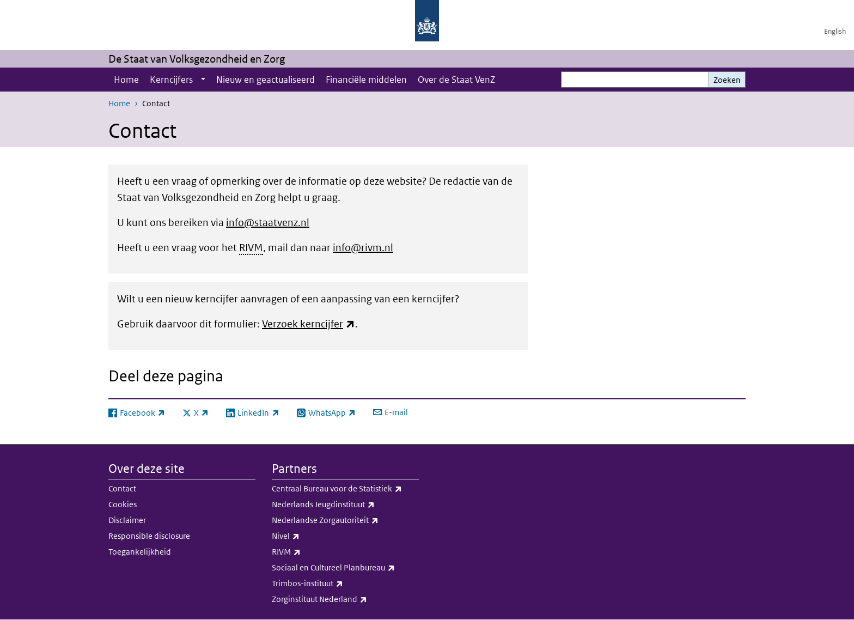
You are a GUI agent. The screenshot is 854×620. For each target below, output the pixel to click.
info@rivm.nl (363, 247)
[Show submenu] (203, 80)
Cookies (122, 504)
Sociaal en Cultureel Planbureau (345, 567)
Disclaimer (127, 520)
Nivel (345, 536)
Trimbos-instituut (345, 583)
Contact (122, 488)
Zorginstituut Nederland (345, 599)
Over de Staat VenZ (456, 80)
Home (126, 80)
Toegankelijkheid (139, 551)
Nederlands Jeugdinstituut (345, 504)
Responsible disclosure (149, 536)
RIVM (345, 551)
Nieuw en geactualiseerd (265, 80)
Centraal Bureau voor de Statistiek (345, 488)
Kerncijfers (171, 80)
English (835, 31)
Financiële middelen (366, 80)
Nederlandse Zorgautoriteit (345, 520)
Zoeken (727, 80)
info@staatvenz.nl (267, 222)
